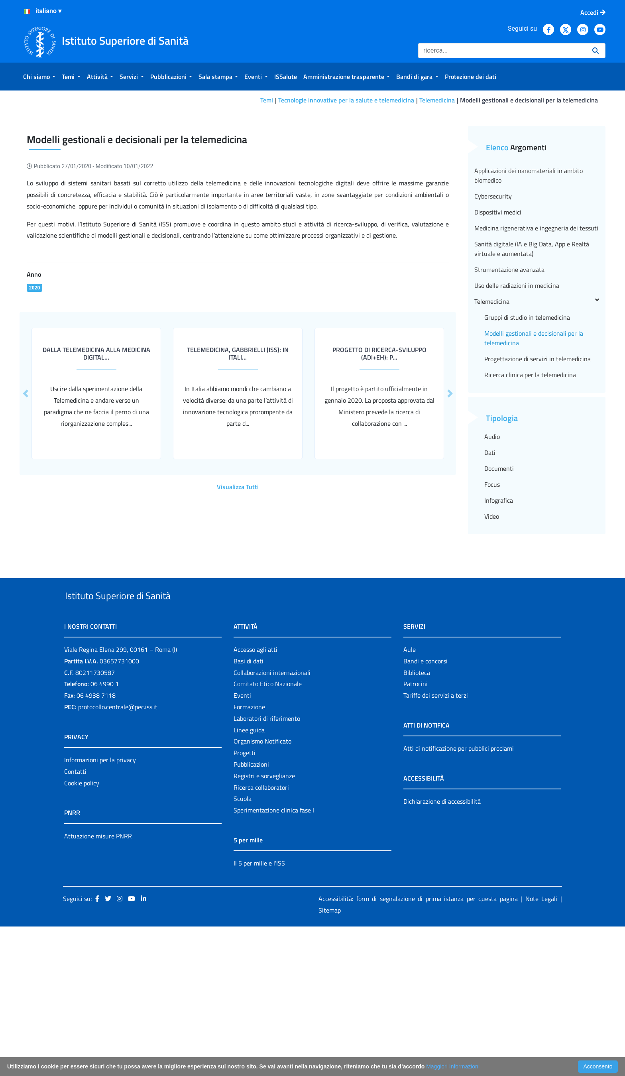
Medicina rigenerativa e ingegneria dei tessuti (536, 359)
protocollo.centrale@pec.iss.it (117, 856)
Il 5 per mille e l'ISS (259, 1012)
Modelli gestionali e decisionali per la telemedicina (533, 469)
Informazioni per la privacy (100, 909)
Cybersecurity (493, 327)
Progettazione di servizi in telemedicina (537, 490)
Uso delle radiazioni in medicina (516, 416)
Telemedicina (437, 100)
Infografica (498, 631)
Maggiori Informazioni (453, 1066)
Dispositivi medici (497, 343)
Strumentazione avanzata (509, 400)
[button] (450, 524)
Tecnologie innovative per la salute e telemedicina (346, 100)
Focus (492, 615)
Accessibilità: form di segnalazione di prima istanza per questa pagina (418, 1048)
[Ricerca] (502, 50)
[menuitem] (39, 77)
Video (491, 647)
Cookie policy (81, 932)
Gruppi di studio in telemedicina (527, 448)
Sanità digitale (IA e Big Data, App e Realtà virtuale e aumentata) (531, 379)
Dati (489, 583)
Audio (492, 567)
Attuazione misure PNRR (98, 985)
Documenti (499, 599)
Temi (266, 100)
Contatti (75, 921)
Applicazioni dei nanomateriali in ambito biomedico (528, 306)
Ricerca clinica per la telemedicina (530, 506)
